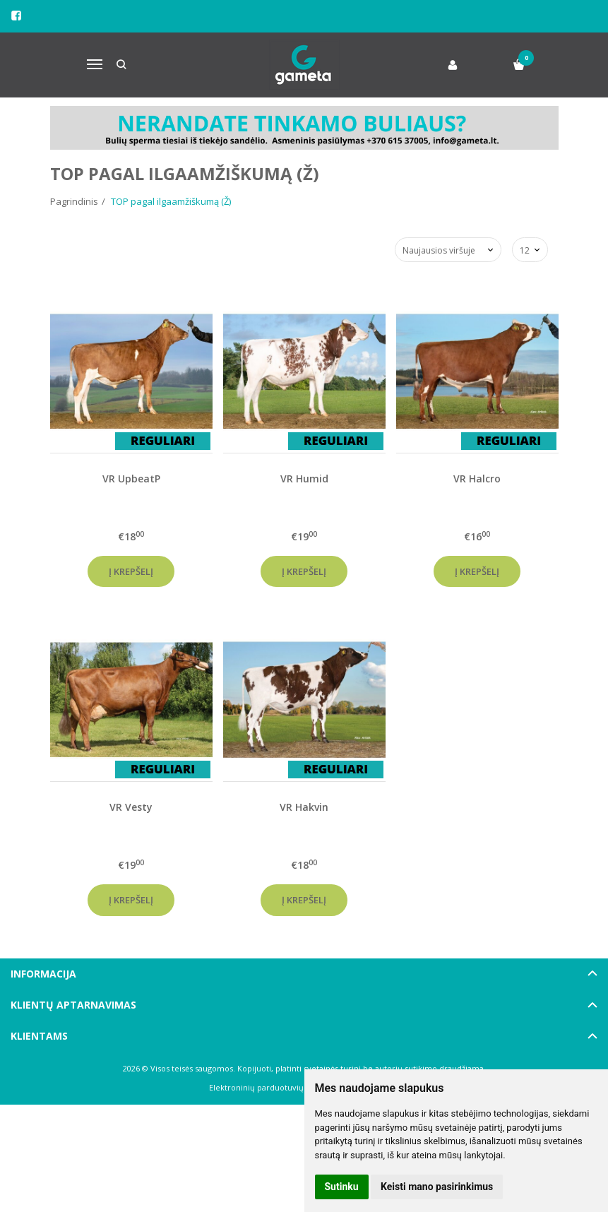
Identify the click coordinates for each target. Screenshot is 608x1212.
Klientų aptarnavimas (73, 1004)
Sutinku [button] (342, 1186)
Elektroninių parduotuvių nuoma (271, 1087)
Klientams (39, 1035)
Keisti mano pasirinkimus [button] (437, 1186)
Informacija (43, 973)
